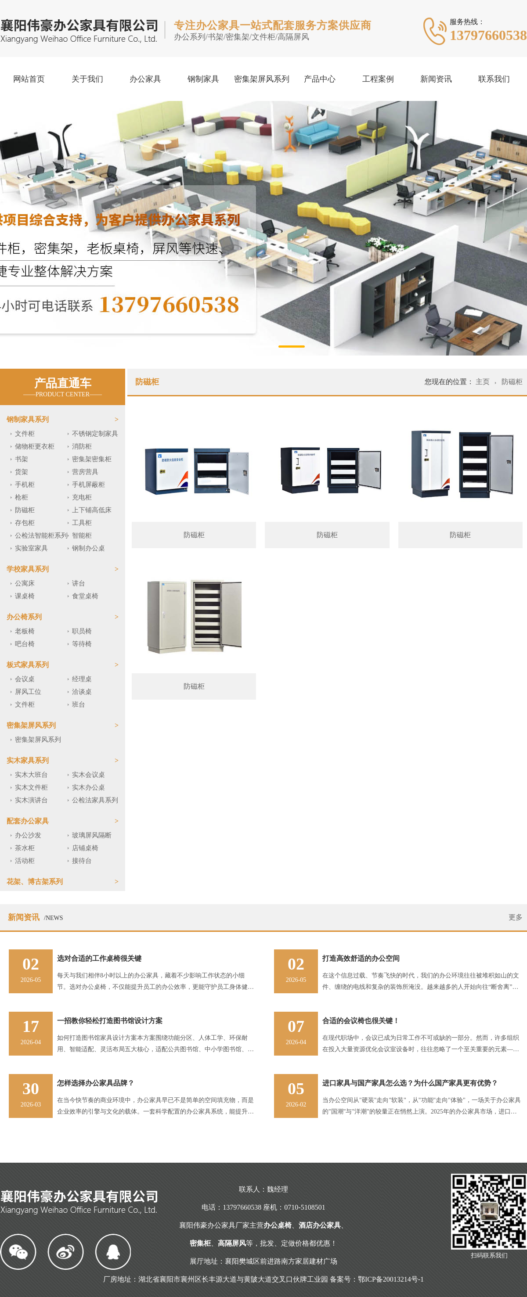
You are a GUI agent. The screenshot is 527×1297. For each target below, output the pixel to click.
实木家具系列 (28, 760)
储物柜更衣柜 (34, 446)
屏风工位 (28, 691)
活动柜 (25, 860)
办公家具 (145, 79)
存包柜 (25, 522)
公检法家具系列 (95, 800)
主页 (483, 381)
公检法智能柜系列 (41, 535)
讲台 (78, 583)
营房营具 (85, 471)
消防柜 (82, 446)
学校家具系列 (28, 569)
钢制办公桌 (88, 548)
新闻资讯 (436, 79)
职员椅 (82, 631)
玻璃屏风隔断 (92, 835)
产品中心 (320, 79)
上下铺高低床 (92, 510)
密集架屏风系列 (261, 79)
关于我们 (87, 79)
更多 (516, 917)
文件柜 (25, 433)
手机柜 (25, 484)
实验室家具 (31, 548)
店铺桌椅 (85, 847)
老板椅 (25, 631)
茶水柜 (25, 847)
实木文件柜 (31, 787)
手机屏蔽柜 (88, 484)
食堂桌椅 (85, 596)
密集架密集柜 (92, 459)
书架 (21, 459)
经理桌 (82, 679)
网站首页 (29, 79)
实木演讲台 (31, 800)
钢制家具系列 (28, 419)
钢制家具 (203, 79)
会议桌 (25, 679)
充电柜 (82, 497)
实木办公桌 (88, 787)
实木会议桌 (88, 774)
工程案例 (378, 79)
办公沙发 (28, 835)
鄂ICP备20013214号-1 (391, 1279)
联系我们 (494, 79)
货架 (21, 471)
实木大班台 (31, 774)
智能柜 (82, 535)
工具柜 (82, 522)
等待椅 (82, 643)
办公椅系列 (24, 617)
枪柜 (21, 497)
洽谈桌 (82, 691)
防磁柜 (25, 510)
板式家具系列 (28, 664)
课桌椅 (25, 596)
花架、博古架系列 (35, 881)
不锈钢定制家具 (95, 433)
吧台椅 (25, 643)
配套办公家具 (28, 821)
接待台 (82, 860)
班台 (78, 704)
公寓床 (25, 583)
